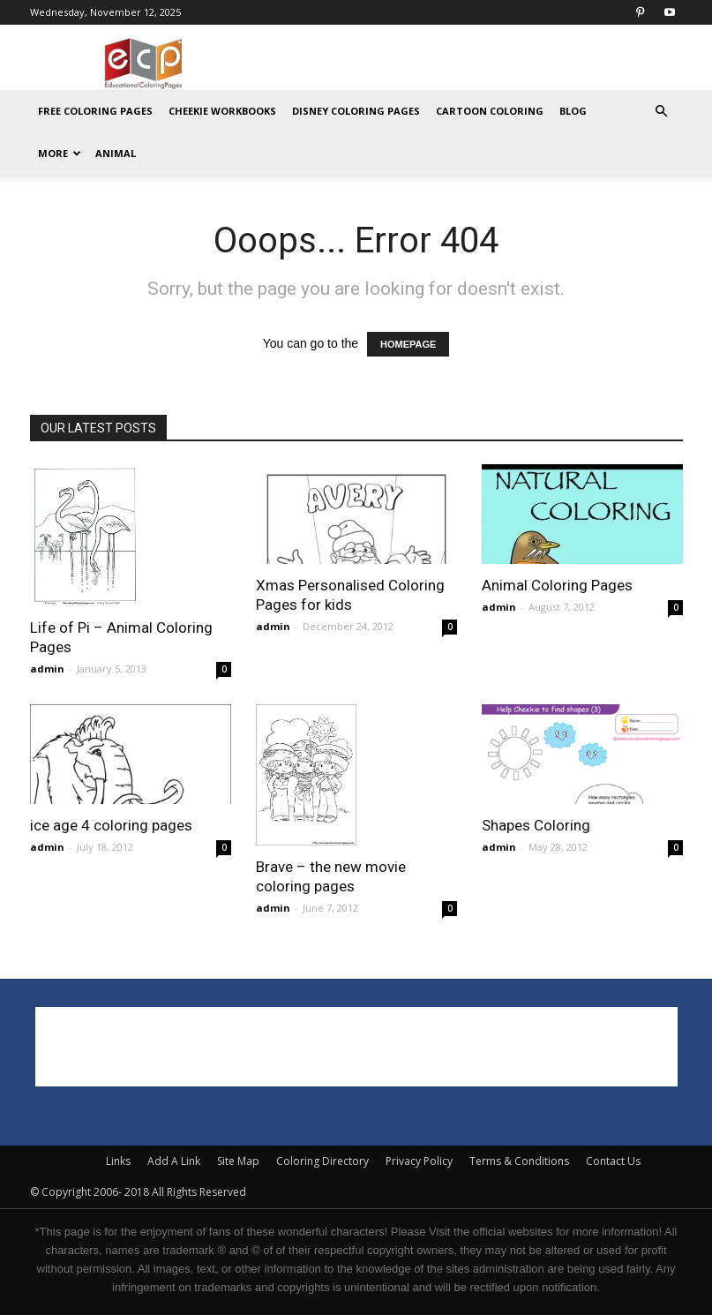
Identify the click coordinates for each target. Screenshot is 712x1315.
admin (47, 668)
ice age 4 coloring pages (111, 825)
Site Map (238, 1160)
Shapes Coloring (536, 825)
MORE (59, 153)
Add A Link (173, 1160)
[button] (662, 111)
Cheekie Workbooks (222, 110)
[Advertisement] (475, 63)
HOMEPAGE (408, 344)
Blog (573, 110)
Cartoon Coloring (489, 110)
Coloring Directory (322, 1160)
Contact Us (613, 1160)
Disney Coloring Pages (356, 110)
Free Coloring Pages (95, 110)
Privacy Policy (419, 1160)
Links (118, 1160)
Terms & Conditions (519, 1160)
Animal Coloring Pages (557, 585)
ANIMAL (115, 153)
